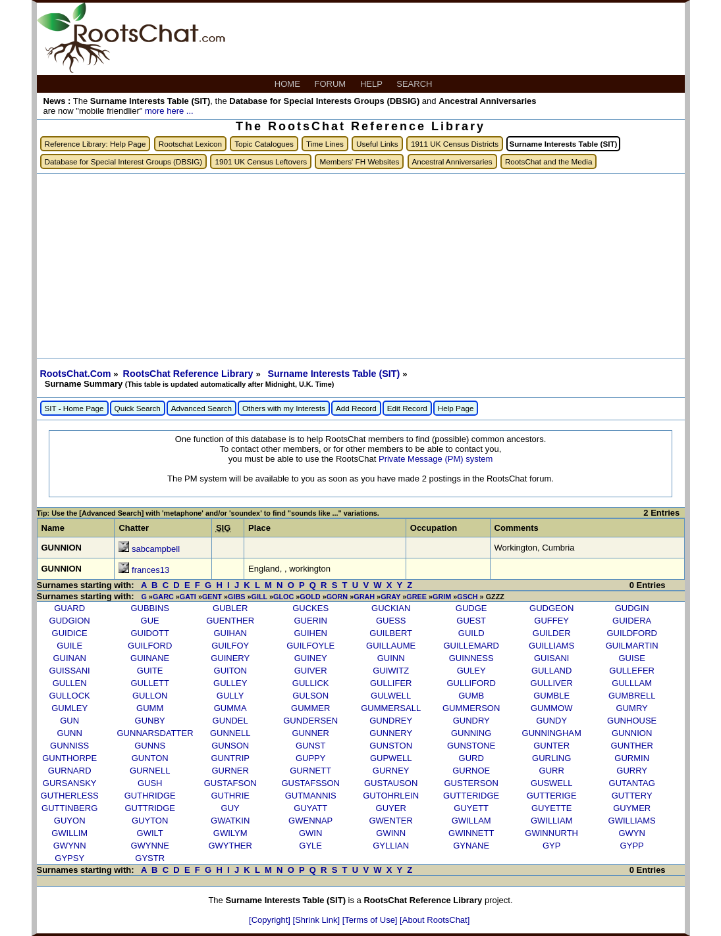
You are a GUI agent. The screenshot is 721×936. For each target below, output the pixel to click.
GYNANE (471, 845)
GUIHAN (230, 633)
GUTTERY (632, 796)
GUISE (631, 658)
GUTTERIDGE (471, 796)
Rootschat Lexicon (190, 143)
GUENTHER (230, 621)
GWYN (631, 833)
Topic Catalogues (264, 143)
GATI (188, 597)
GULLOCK (69, 696)
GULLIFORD (470, 683)
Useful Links (377, 143)
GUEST (471, 621)
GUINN (391, 658)
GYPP (632, 845)
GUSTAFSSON (310, 783)
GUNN (69, 733)
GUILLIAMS (551, 646)
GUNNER (310, 733)
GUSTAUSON (390, 783)
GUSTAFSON (230, 783)
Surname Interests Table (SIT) (334, 373)
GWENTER (390, 820)
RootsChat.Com (75, 373)
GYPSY (69, 858)
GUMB (471, 696)
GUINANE (149, 658)
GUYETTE (551, 808)
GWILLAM (471, 820)
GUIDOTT (149, 633)
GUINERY (230, 658)
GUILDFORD (631, 633)
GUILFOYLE (310, 646)
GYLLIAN (391, 845)
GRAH (364, 597)
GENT (212, 597)
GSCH (467, 597)
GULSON (310, 696)
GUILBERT (390, 633)
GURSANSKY (70, 783)
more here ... (169, 111)
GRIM (442, 597)
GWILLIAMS (632, 820)
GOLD (310, 597)
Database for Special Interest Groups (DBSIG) (124, 161)
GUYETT (471, 808)
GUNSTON (390, 746)
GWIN (310, 833)
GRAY (390, 597)
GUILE (69, 646)
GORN (337, 597)
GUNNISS (69, 746)
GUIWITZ (391, 671)
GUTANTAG (632, 783)
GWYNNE (149, 845)
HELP (372, 84)
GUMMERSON (471, 708)
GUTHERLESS (70, 796)
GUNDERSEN (310, 721)
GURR (551, 771)
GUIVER (310, 671)
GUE (150, 621)
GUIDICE (70, 633)
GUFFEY (551, 621)
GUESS (391, 621)
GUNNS (149, 746)
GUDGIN (632, 608)
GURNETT (310, 771)
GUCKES (310, 608)
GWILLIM (69, 833)
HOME (289, 84)
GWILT (150, 833)
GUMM (149, 708)
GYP (551, 845)
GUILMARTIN (632, 646)
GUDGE (471, 608)
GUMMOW (552, 708)
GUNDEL (230, 721)
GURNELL (150, 771)
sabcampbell (156, 549)
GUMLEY (69, 708)
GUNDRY (471, 721)
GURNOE (471, 771)
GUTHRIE (230, 796)
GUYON (70, 820)
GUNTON (150, 758)
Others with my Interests (283, 408)
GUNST (311, 746)
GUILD (471, 633)
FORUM (331, 84)
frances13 (150, 570)
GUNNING (471, 733)
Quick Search (138, 408)
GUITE (150, 671)
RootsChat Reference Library (189, 373)
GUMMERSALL (391, 708)
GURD (471, 758)
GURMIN (631, 758)
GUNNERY (390, 733)
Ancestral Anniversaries (452, 161)
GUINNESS (471, 658)
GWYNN (69, 845)
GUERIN (310, 621)
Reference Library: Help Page (95, 143)
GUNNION (632, 733)
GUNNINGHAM (551, 733)
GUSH (150, 783)
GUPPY (311, 758)
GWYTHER (230, 845)
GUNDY (551, 721)
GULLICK (310, 683)
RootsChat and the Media (549, 161)
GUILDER (552, 633)
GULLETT (149, 683)
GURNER (230, 771)
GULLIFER (391, 683)
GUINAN (69, 658)
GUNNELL (230, 733)
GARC (163, 597)
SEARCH (415, 84)
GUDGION (69, 621)
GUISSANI (69, 671)
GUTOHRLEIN (391, 796)
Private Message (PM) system (436, 459)
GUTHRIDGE (150, 796)
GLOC (283, 597)
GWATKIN (230, 820)
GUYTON (150, 820)
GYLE (310, 845)
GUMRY (632, 708)
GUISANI (551, 658)
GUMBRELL (632, 696)
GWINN (391, 833)
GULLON (149, 696)
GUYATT (310, 808)
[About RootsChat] (434, 920)
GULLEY (230, 683)
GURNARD (70, 771)
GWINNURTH (551, 833)
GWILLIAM (552, 820)
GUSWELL (552, 783)
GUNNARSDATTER (155, 733)
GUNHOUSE (631, 721)
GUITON (230, 671)
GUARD (69, 608)
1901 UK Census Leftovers (261, 161)
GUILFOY (230, 646)
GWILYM (230, 833)
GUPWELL (391, 758)
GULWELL (391, 696)
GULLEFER (631, 671)
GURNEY (391, 771)
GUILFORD (150, 646)
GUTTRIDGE (149, 808)
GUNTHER (632, 746)
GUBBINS (149, 608)
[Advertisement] (361, 266)
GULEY (471, 671)
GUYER (391, 808)
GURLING (551, 758)
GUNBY (150, 721)
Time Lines (325, 143)
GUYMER (632, 808)
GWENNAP (310, 820)
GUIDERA (631, 621)
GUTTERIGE (552, 796)
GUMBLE (551, 696)
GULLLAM (632, 683)
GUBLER (230, 608)
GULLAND (551, 671)
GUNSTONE (471, 746)
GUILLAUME (390, 646)
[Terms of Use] (371, 920)
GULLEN (70, 683)
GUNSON (230, 746)
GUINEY (310, 658)
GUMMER (310, 708)
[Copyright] (270, 920)
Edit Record (407, 408)
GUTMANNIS (310, 796)
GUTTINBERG (69, 808)
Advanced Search (201, 408)
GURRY (631, 771)
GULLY (230, 696)
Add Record (356, 408)
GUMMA (230, 708)
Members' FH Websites (359, 161)
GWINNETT (471, 833)
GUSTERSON (471, 783)
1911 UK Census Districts (454, 143)
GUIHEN (310, 633)
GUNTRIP (230, 758)
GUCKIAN (390, 608)
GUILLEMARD (471, 646)
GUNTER (551, 746)
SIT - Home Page (74, 408)
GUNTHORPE (69, 758)
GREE (416, 597)
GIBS (236, 597)
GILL (259, 597)
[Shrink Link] (317, 920)
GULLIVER (552, 683)
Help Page (456, 408)
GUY (230, 808)
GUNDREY (390, 721)
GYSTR (150, 858)
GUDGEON (551, 608)
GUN (69, 721)
